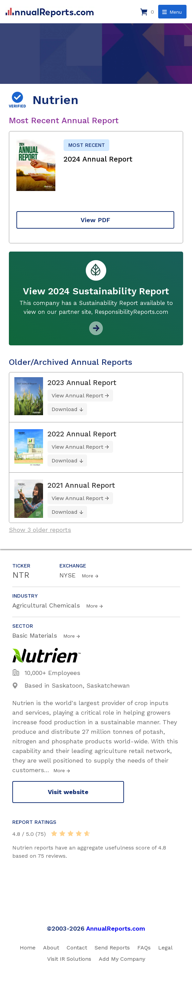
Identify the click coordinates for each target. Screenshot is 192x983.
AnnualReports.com (115, 928)
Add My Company (122, 959)
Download (65, 409)
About (51, 947)
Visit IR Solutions (69, 959)
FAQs (144, 947)
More (87, 575)
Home (28, 947)
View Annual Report (77, 395)
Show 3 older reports (40, 529)
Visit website (68, 791)
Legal (165, 947)
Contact (77, 947)
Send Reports (112, 947)
